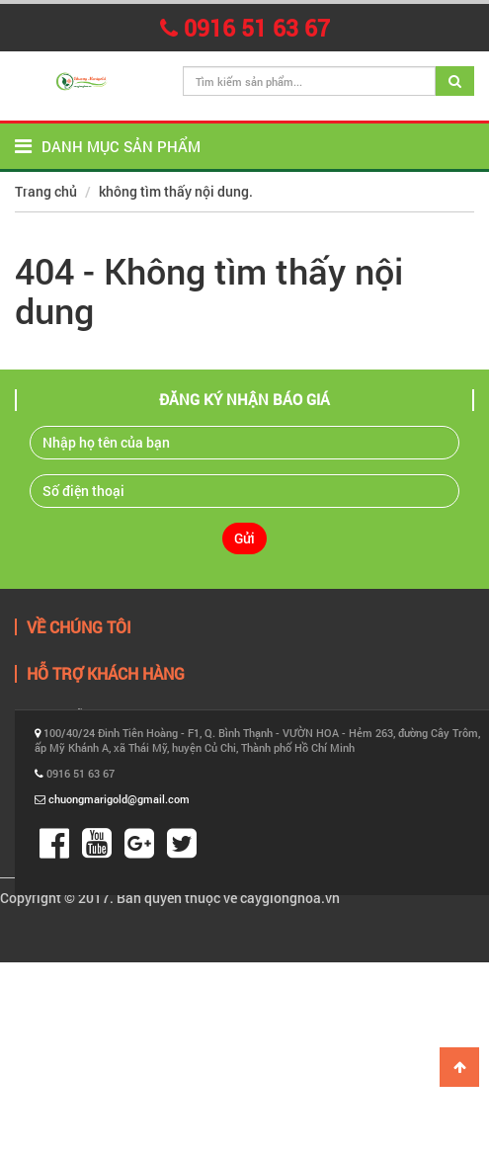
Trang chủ (46, 191)
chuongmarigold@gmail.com (119, 798)
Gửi (244, 538)
